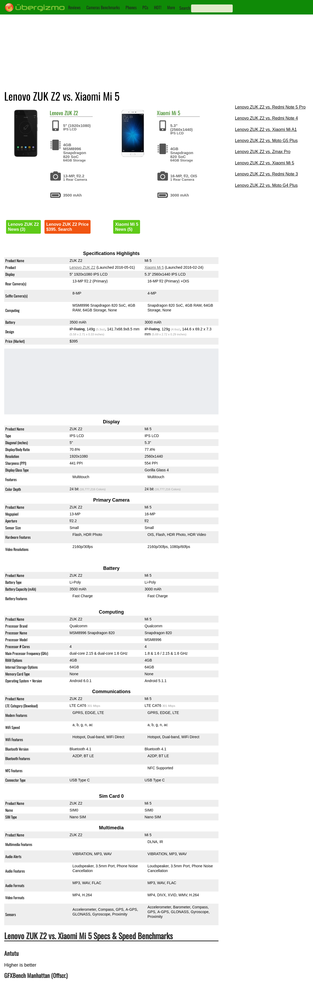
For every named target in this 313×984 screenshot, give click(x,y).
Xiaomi (163, 113)
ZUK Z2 (71, 113)
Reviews (74, 7)
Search (184, 8)
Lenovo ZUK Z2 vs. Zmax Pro (262, 151)
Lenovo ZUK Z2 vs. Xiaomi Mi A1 (266, 129)
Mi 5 (176, 113)
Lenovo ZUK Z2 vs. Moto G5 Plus (266, 140)
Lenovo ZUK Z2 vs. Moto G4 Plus (266, 185)
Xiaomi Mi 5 (154, 267)
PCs (145, 7)
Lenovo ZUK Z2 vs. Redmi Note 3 (266, 174)
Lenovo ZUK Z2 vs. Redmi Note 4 (266, 118)
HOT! (157, 7)
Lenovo (56, 113)
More (171, 7)
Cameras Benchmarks (103, 7)
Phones (131, 7)
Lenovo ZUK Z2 (83, 267)
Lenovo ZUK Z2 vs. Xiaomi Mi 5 (264, 163)
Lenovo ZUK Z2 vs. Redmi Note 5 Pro (270, 107)
